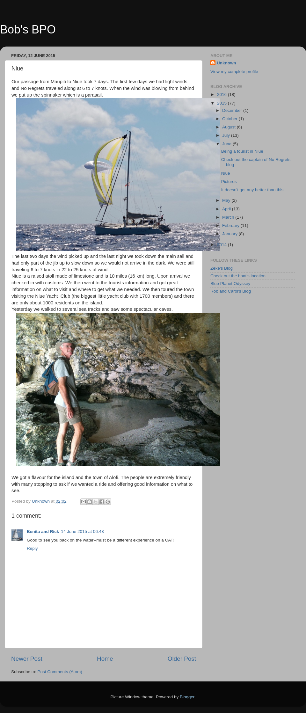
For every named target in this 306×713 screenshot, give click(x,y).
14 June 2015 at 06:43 (82, 531)
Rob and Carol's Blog (230, 291)
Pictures (229, 181)
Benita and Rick (43, 531)
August (229, 127)
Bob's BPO (28, 29)
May (226, 200)
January (230, 233)
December (232, 110)
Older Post (182, 658)
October (230, 118)
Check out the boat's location (238, 275)
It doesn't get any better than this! (253, 189)
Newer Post (26, 658)
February (231, 225)
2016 (222, 94)
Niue (225, 173)
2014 (222, 244)
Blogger (187, 697)
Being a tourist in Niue (242, 151)
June (227, 144)
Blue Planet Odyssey (230, 283)
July (226, 135)
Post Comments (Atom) (60, 671)
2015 (222, 103)
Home (105, 658)
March (228, 217)
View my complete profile (234, 71)
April (227, 209)
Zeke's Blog (221, 268)
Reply (32, 548)
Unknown (226, 63)
